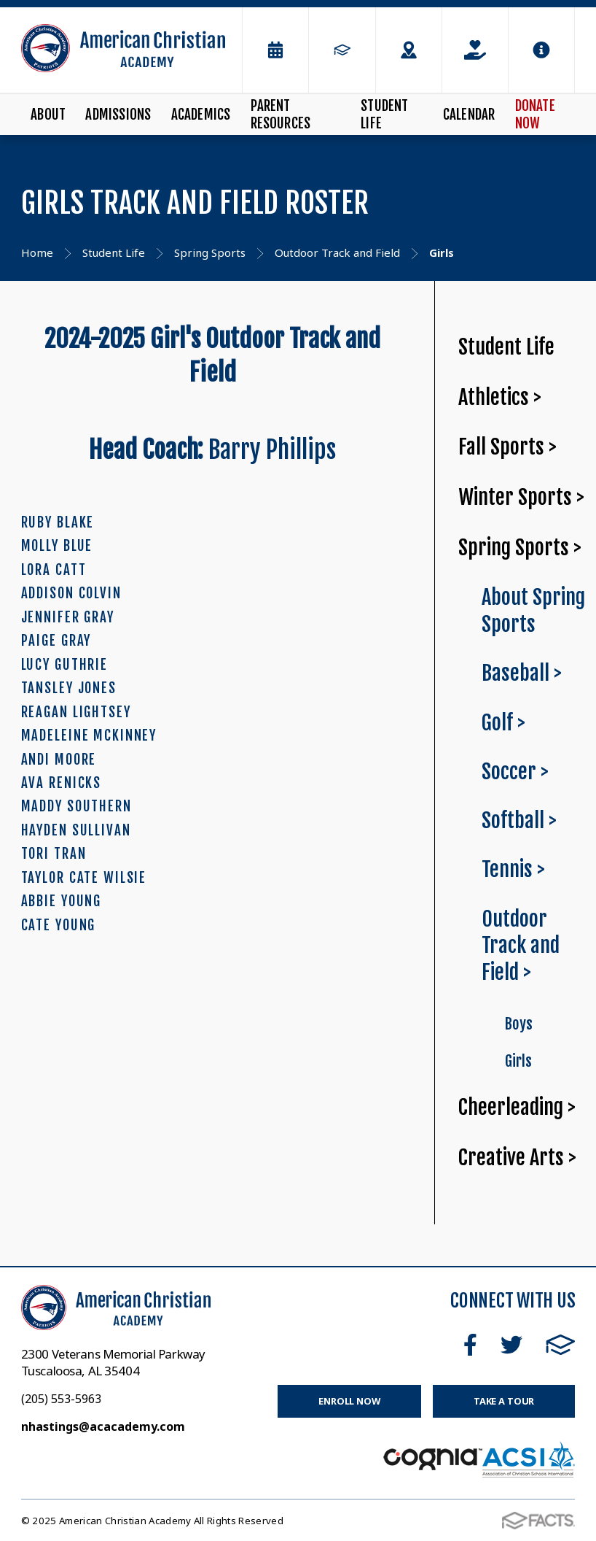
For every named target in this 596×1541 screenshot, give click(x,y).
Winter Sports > (521, 497)
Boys (518, 1023)
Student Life (384, 114)
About (48, 114)
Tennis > (513, 869)
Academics (201, 114)
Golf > (503, 722)
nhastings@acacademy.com (103, 1426)
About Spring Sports (533, 610)
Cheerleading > (517, 1107)
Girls (518, 1060)
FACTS (561, 1345)
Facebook (470, 1345)
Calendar (469, 114)
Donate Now (535, 114)
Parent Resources (281, 114)
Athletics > (499, 397)
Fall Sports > (507, 447)
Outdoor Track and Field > (521, 945)
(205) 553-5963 (61, 1399)
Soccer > (515, 771)
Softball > (519, 820)
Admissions (118, 114)
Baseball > (522, 673)
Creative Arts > (517, 1157)
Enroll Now (349, 1400)
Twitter (511, 1345)
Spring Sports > (519, 547)
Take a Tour (504, 1400)
